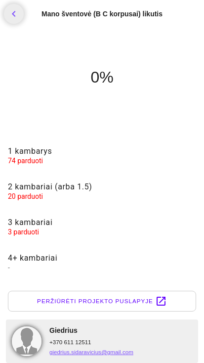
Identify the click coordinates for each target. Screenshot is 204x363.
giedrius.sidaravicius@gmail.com (91, 352)
